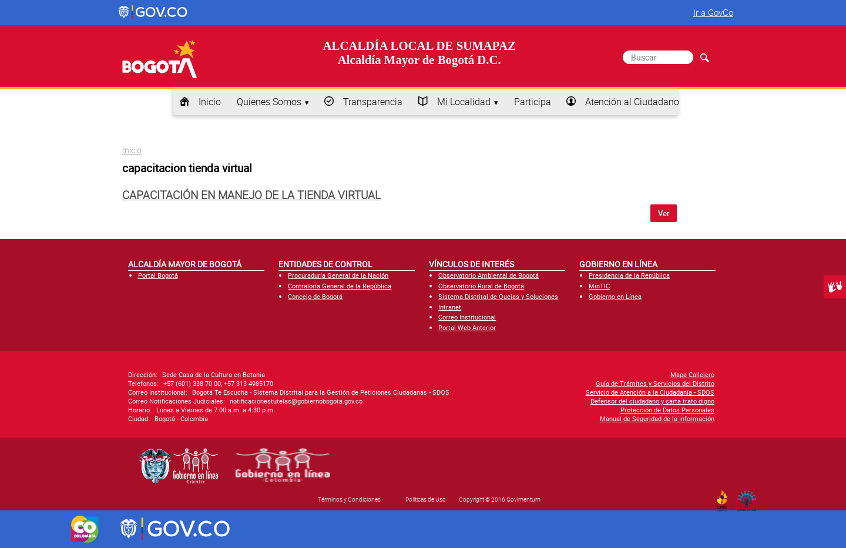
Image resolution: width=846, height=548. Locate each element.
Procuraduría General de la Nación (338, 275)
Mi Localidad (464, 101)
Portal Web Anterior (467, 327)
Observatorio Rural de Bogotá (481, 285)
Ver (664, 213)
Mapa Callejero (692, 374)
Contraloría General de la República (339, 285)
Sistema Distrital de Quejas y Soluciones (498, 296)
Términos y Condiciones (349, 499)
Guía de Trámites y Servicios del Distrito (655, 383)
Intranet (449, 306)
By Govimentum (749, 497)
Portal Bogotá (158, 275)
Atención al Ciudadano (632, 101)
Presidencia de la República (629, 275)
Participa (532, 101)
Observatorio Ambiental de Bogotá (488, 275)
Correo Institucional (467, 316)
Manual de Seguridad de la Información (657, 418)
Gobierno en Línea (615, 296)
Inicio (210, 101)
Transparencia (372, 101)
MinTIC (599, 285)
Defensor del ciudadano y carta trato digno (652, 400)
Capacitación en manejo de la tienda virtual (251, 195)
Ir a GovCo (713, 12)
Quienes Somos (269, 101)
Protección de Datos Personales (667, 409)
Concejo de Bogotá (315, 296)
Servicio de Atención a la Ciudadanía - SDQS (650, 392)
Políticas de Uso (425, 499)
